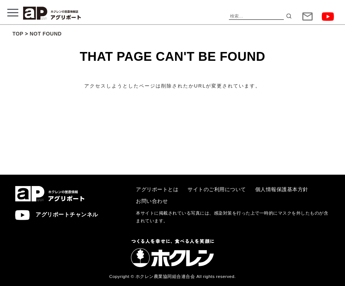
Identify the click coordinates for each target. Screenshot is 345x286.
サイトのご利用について (217, 189)
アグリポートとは (157, 189)
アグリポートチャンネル (56, 215)
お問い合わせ (152, 201)
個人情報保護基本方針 (281, 189)
